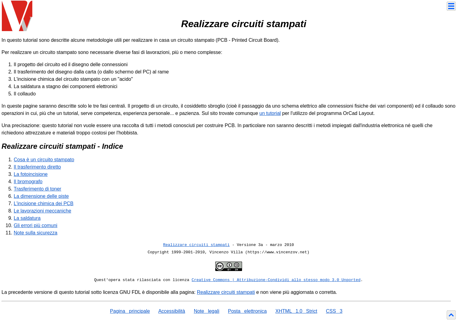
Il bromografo (28, 181)
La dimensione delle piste (41, 196)
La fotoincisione (31, 174)
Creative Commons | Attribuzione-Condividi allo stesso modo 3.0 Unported (276, 280)
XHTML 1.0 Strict (296, 311)
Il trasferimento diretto (37, 166)
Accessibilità (171, 311)
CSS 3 (334, 311)
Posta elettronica (247, 311)
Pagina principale (130, 311)
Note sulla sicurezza (35, 232)
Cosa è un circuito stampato (44, 159)
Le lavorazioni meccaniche (42, 210)
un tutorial (270, 113)
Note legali (207, 311)
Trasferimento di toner (37, 188)
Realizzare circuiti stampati (196, 245)
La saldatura (27, 218)
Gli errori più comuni (35, 225)
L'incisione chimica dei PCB (43, 203)
